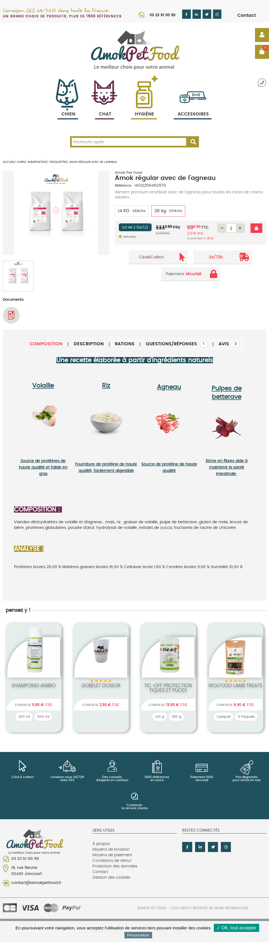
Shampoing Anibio (33, 685)
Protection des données (114, 866)
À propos (101, 844)
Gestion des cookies (111, 877)
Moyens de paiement (112, 855)
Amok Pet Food (128, 173)
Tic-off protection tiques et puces (168, 688)
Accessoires (193, 107)
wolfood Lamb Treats (235, 685)
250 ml (24, 716)
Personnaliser (138, 935)
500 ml (43, 716)
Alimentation (37, 162)
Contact (246, 15)
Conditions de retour (112, 861)
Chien (67, 107)
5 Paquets (246, 716)
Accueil (8, 162)
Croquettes (58, 162)
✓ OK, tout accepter (236, 927)
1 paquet (223, 716)
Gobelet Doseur (100, 685)
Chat (104, 107)
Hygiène (144, 107)
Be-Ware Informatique (229, 908)
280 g (176, 716)
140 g (159, 716)
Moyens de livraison (111, 849)
